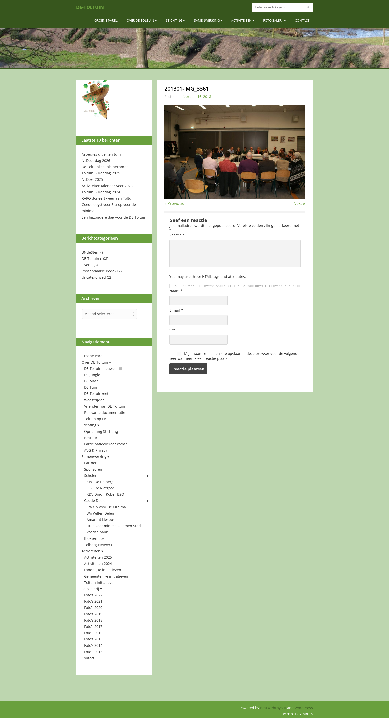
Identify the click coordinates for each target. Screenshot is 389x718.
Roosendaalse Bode (98, 271)
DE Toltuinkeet (96, 393)
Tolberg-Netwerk (98, 544)
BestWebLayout (273, 707)
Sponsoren (93, 469)
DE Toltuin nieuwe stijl (103, 368)
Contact (302, 20)
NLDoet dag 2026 (96, 160)
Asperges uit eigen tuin (101, 154)
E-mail (176, 310)
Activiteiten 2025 (98, 557)
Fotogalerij (273, 20)
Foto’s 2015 (93, 639)
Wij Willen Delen (100, 513)
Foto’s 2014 (93, 645)
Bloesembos (94, 538)
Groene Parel (106, 20)
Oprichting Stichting (101, 431)
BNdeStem (90, 252)
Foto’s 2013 (93, 651)
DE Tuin (90, 387)
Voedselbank (97, 532)
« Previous (174, 203)
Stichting (174, 20)
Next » (299, 203)
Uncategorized (94, 277)
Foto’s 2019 (93, 614)
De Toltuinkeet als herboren (105, 166)
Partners (91, 462)
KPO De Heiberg (100, 481)
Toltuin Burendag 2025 (101, 173)
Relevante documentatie (104, 412)
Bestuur (90, 437)
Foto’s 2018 (93, 620)
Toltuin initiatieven (100, 582)
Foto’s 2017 (93, 626)
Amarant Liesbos (101, 519)
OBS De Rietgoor (100, 488)
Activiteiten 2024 (98, 563)
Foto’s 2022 (93, 595)
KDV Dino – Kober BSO (105, 494)
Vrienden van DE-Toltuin (104, 406)
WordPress (304, 707)
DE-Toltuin (90, 7)
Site (172, 330)
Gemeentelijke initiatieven (106, 576)
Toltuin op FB (95, 418)
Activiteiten (241, 20)
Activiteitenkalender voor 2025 (107, 185)
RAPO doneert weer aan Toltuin (108, 198)
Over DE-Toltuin (140, 20)
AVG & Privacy (95, 450)
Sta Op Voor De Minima (106, 507)
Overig (87, 264)
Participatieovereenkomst (105, 444)
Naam (175, 290)
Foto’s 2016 (93, 632)
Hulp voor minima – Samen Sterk (114, 525)
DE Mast (91, 381)
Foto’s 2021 (93, 601)
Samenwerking (207, 20)
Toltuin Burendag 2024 (101, 192)
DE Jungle (92, 374)
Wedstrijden (94, 400)
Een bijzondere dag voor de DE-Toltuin (114, 217)
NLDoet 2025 (92, 179)
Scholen (90, 475)
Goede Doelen (96, 500)
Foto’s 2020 (93, 607)
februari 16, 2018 (196, 96)
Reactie (177, 235)
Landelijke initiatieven (102, 569)
